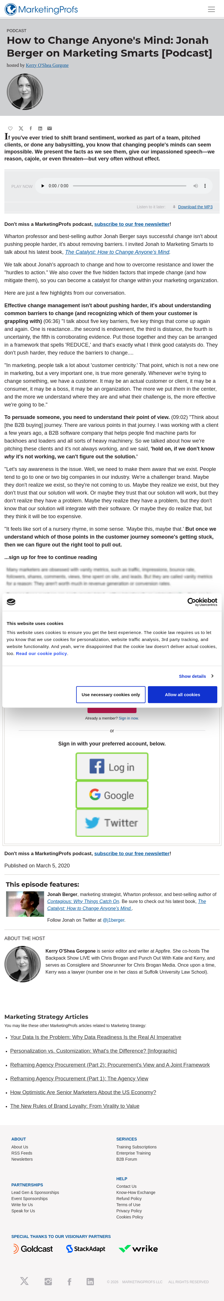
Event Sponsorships (29, 1198)
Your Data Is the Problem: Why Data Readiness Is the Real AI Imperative (95, 1037)
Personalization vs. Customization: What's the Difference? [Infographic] (93, 1051)
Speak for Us (23, 1211)
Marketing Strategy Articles (46, 1016)
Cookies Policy (129, 1217)
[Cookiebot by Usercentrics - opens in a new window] (191, 602)
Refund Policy (128, 1198)
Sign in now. (129, 718)
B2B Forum (126, 1159)
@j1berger (113, 920)
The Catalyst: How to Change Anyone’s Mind (117, 252)
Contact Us (126, 1186)
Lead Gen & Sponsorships (35, 1192)
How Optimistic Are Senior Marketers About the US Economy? (83, 1092)
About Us (19, 1147)
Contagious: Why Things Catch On (83, 901)
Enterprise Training (133, 1153)
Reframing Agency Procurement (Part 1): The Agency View (79, 1079)
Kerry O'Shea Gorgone (47, 65)
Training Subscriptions (136, 1147)
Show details (192, 675)
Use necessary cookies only (111, 694)
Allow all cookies (182, 694)
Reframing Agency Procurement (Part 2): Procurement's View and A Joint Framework (110, 1065)
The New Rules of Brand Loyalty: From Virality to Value (74, 1106)
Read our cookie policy (41, 653)
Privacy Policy (129, 1211)
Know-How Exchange (135, 1192)
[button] (112, 766)
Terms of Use (128, 1204)
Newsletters (22, 1159)
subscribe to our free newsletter (131, 224)
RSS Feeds (21, 1153)
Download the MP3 (195, 207)
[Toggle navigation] (211, 9)
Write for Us (22, 1204)
